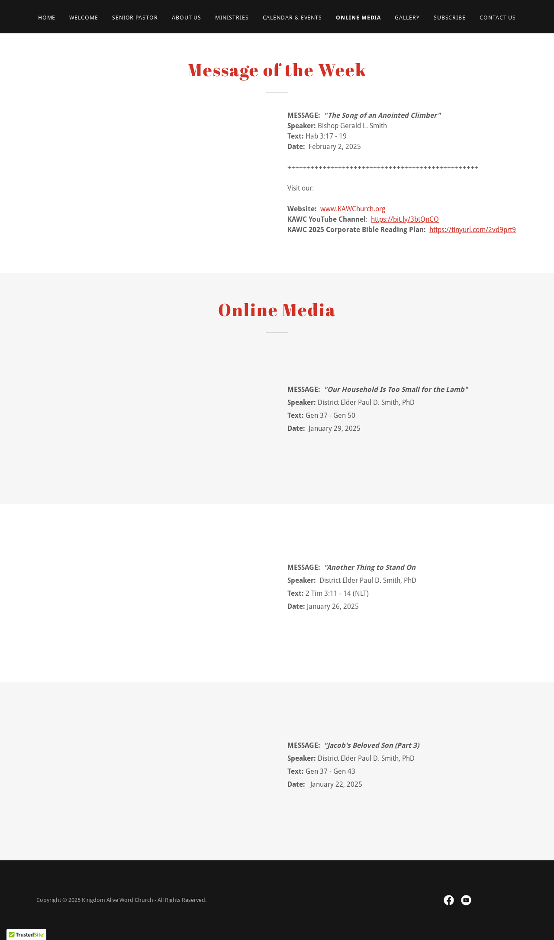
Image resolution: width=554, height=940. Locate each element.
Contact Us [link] (498, 17)
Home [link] (47, 17)
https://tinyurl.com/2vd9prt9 (472, 230)
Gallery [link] (407, 17)
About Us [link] (186, 17)
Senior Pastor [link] (135, 17)
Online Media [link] (358, 17)
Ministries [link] (231, 17)
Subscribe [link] (450, 17)
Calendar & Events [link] (292, 17)
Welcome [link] (83, 17)
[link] (448, 900)
